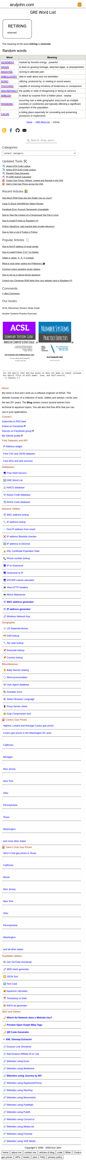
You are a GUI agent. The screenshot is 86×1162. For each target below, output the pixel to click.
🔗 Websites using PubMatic (18, 1106)
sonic (4, 81)
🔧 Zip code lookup (13, 644)
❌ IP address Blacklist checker (20, 537)
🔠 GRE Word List (13, 481)
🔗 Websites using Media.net (18, 1127)
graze (5, 67)
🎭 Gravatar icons (12, 693)
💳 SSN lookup (11, 636)
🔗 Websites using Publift (16, 1113)
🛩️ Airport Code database (16, 496)
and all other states (13, 950)
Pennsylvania (10, 806)
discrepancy (9, 91)
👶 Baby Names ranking (16, 671)
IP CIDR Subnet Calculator (18, 178)
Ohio (5, 794)
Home (29, 122)
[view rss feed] (4, 130)
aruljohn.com (22, 4)
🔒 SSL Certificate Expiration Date (21, 552)
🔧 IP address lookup (14, 523)
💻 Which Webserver (14, 595)
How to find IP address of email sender (20, 247)
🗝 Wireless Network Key (16, 617)
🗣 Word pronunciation (15, 678)
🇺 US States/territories (15, 629)
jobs (35, 1158)
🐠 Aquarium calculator (15, 992)
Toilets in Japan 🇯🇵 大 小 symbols (18, 259)
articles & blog (46, 1153)
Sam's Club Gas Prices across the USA (24, 185)
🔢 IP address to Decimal (16, 545)
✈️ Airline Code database (16, 503)
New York (8, 782)
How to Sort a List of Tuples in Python (20, 233)
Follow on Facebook (12, 427)
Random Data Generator (17, 174)
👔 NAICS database (14, 488)
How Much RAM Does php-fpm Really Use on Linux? (27, 199)
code (59, 1153)
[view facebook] (11, 130)
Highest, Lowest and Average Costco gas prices (28, 726)
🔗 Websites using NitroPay (18, 1091)
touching (7, 86)
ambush (6, 95)
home (5, 1153)
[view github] (18, 130)
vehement (7, 62)
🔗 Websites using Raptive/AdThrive (22, 1084)
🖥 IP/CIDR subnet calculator (18, 581)
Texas (6, 818)
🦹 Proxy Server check (15, 707)
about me (16, 1153)
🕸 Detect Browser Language (18, 700)
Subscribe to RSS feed (14, 422)
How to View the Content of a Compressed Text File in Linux (30, 216)
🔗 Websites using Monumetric (19, 1098)
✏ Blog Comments (10, 295)
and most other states (14, 842)
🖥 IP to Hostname (13, 566)
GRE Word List (43, 122)
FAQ (42, 1158)
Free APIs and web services (18, 462)
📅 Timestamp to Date (15, 999)
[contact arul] (24, 130)
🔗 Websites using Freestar (17, 1135)
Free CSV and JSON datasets (19, 454)
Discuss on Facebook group (17, 432)
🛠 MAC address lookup (16, 515)
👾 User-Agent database (16, 685)
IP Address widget (12, 447)
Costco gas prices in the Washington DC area (27, 734)
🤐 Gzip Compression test (17, 714)
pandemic (7, 104)
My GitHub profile (11, 437)
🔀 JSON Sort (10, 977)
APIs (17, 1158)
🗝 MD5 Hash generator (16, 970)
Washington (9, 830)
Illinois (6, 878)
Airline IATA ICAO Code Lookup (21, 171)
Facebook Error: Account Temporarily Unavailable (25, 210)
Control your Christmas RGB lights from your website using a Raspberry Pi (37, 282)
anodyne (7, 72)
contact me (30, 1153)
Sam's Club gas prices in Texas (19, 854)
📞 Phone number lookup (16, 559)
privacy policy (55, 1158)
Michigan (8, 758)
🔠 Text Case (10, 985)
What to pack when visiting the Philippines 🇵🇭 (23, 265)
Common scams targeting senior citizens (21, 270)
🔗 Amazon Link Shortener (17, 1047)
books (26, 1158)
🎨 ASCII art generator (15, 1006)
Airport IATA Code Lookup (18, 167)
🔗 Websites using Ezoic (16, 1062)
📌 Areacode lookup (14, 651)
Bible (68, 1153)
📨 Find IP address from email (19, 530)
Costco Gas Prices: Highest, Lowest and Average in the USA (34, 181)
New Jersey (9, 770)
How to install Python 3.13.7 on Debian (20, 253)
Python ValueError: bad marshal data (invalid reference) (28, 227)
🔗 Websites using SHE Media (19, 1142)
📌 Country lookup (13, 658)
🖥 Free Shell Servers (15, 474)
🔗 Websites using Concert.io (18, 1120)
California (8, 746)
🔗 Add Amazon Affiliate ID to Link (21, 1055)
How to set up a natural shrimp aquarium (21, 276)
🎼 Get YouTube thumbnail (17, 963)
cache (5, 114)
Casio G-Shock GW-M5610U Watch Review (22, 205)
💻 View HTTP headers (15, 588)
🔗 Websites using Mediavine (18, 1069)
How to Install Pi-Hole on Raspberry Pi (20, 222)
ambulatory (9, 76)
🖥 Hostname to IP (13, 574)
